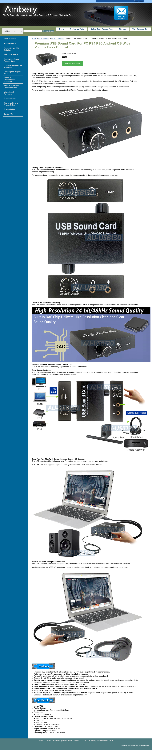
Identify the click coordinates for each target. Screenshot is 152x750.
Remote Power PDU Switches (11, 49)
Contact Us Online (77, 29)
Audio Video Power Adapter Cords (11, 60)
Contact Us (8, 114)
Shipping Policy (10, 98)
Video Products (10, 39)
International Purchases (9, 93)
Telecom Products (11, 54)
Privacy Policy (9, 109)
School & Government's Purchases (9, 80)
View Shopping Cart (140, 29)
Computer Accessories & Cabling (13, 66)
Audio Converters (57, 39)
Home (34, 39)
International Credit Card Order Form (11, 87)
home (61, 29)
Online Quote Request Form (102, 29)
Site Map (91, 740)
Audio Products (43, 39)
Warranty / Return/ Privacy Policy (11, 104)
